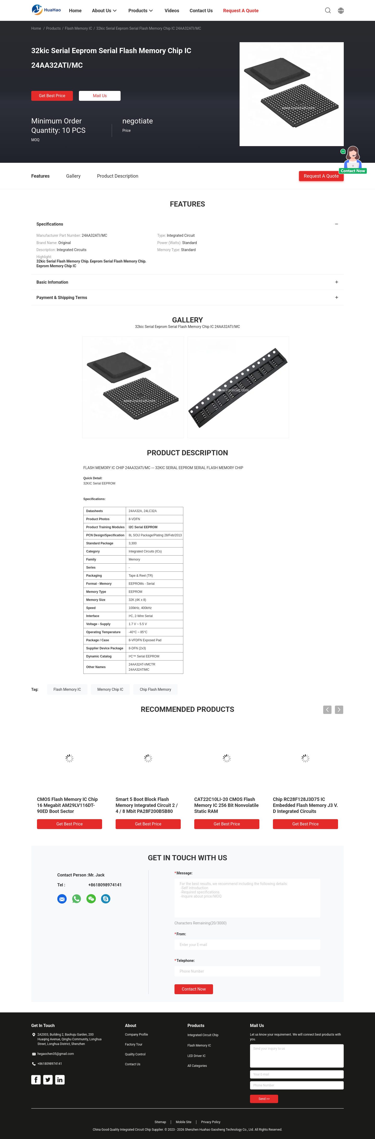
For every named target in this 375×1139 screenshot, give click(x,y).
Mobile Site (183, 1122)
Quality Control (135, 1054)
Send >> (264, 1099)
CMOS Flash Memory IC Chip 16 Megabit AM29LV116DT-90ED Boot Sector (67, 805)
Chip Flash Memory (155, 689)
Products (53, 28)
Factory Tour (133, 1044)
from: (181, 934)
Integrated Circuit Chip (203, 1035)
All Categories (197, 1066)
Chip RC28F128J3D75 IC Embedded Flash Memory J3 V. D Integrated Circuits (305, 805)
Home (36, 28)
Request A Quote (321, 175)
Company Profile (136, 1034)
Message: (184, 873)
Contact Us (132, 1064)
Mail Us (100, 95)
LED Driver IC (196, 1056)
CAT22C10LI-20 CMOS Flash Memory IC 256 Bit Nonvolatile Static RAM (226, 805)
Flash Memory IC (78, 28)
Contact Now (194, 989)
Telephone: (186, 960)
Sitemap (160, 1122)
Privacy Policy (210, 1122)
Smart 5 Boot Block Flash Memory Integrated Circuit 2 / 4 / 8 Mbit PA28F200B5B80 (147, 805)
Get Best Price (52, 95)
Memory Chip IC (110, 689)
